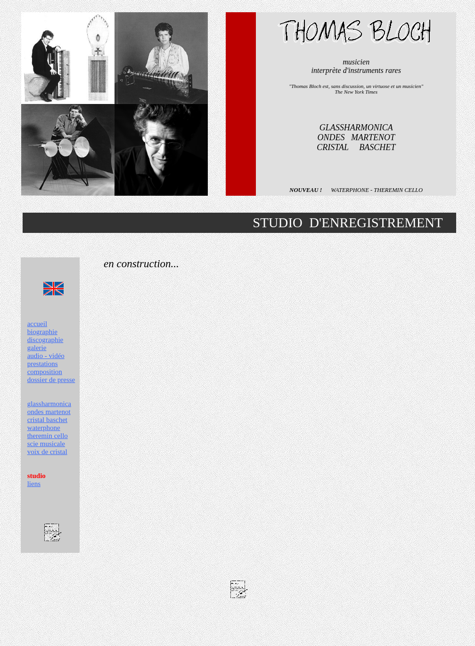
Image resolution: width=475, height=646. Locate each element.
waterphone (43, 427)
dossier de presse (51, 379)
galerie (37, 347)
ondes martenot (49, 411)
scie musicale (46, 443)
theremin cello (47, 435)
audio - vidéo (46, 355)
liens (34, 483)
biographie (42, 331)
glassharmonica (49, 403)
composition (44, 371)
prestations (42, 363)
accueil (37, 323)
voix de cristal (47, 451)
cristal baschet (47, 419)
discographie (45, 339)
